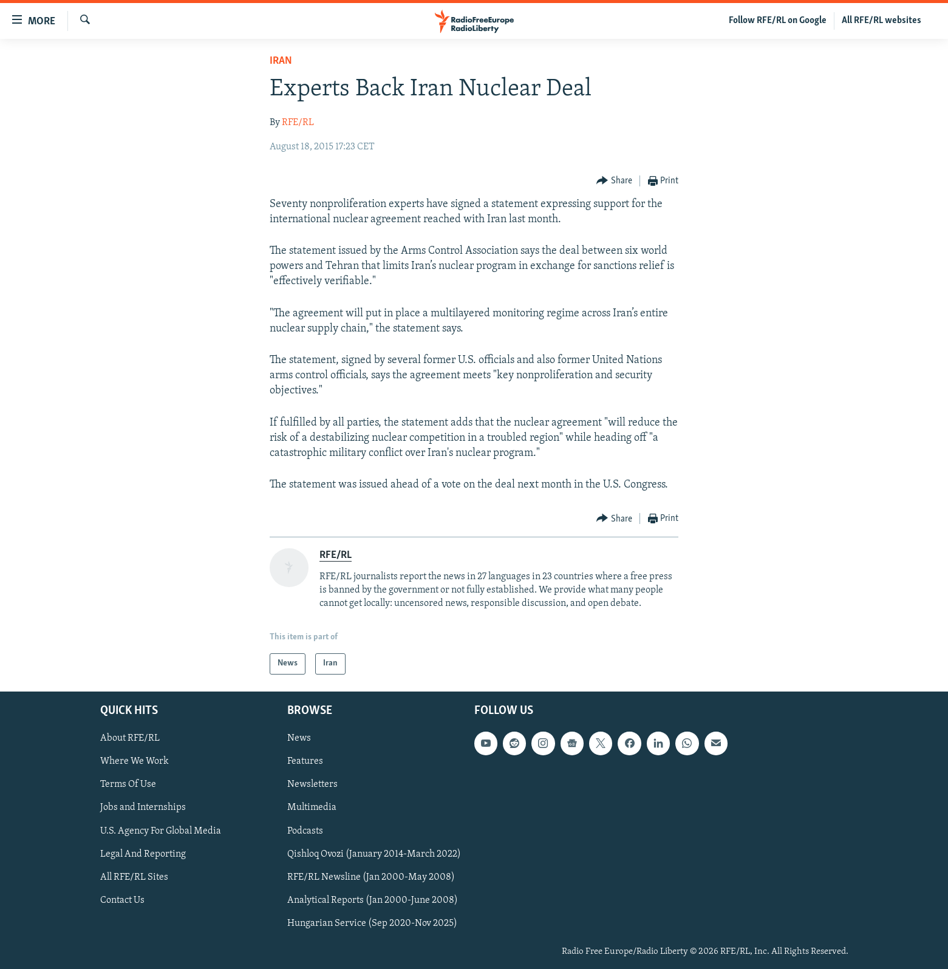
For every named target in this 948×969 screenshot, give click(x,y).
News (299, 738)
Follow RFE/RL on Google (778, 20)
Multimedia (311, 807)
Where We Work (134, 761)
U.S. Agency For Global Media (160, 830)
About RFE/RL (130, 738)
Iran (281, 61)
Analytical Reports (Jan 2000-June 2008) (372, 900)
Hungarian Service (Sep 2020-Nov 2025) (372, 923)
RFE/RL (298, 122)
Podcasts (305, 830)
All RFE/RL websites (881, 20)
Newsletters (312, 784)
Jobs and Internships (143, 807)
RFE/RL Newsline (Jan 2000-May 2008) (371, 877)
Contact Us (122, 900)
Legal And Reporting (143, 853)
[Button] (614, 181)
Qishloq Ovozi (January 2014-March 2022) (374, 853)
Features (305, 761)
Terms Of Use (128, 784)
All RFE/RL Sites (134, 877)
